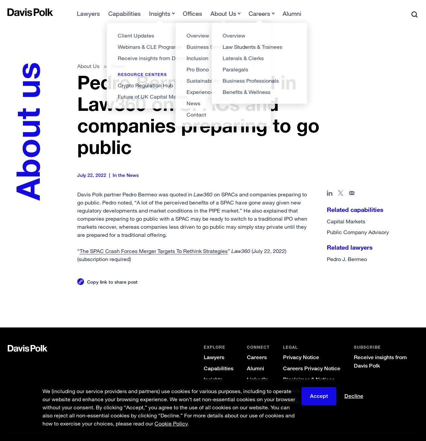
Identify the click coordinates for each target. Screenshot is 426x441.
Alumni (254, 357)
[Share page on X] (340, 184)
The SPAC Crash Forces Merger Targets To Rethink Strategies (154, 240)
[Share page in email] (351, 184)
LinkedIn (256, 369)
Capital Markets (345, 210)
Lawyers (213, 346)
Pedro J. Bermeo (346, 248)
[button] (12, 12)
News (118, 55)
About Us (89, 55)
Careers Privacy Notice (311, 357)
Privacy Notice (300, 346)
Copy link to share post (112, 271)
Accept (319, 396)
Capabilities (218, 357)
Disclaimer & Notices (308, 369)
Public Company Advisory (357, 221)
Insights (212, 369)
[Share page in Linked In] (329, 184)
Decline (353, 396)
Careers (256, 346)
